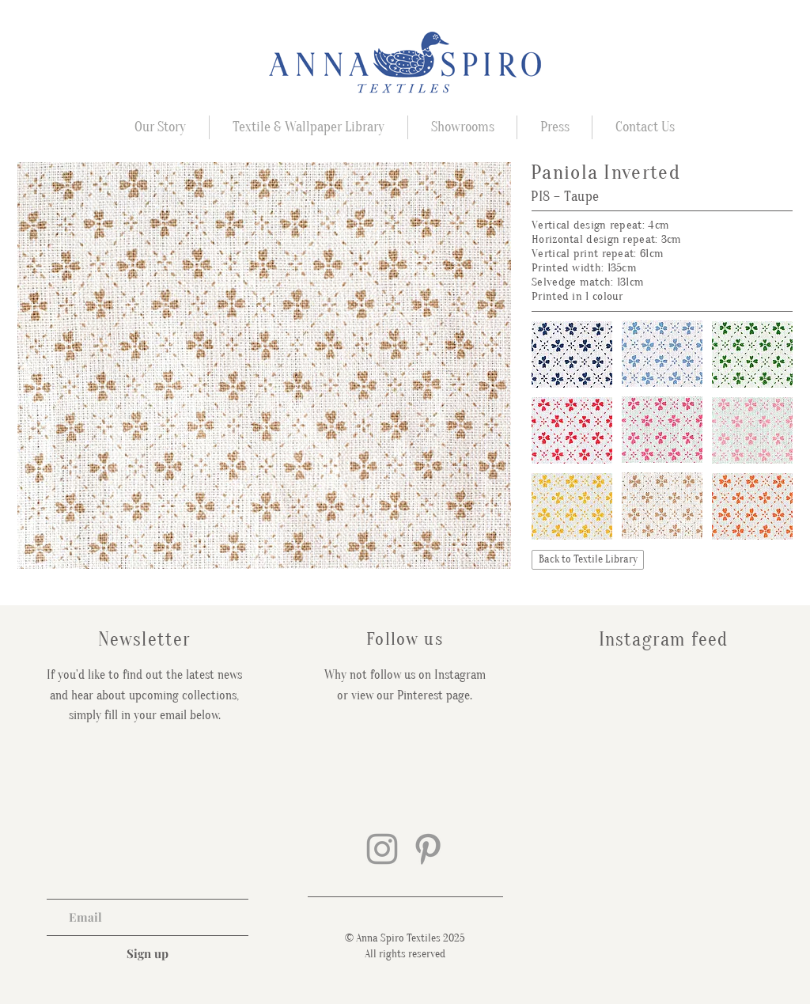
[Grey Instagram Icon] (382, 849)
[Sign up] (147, 953)
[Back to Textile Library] (588, 560)
